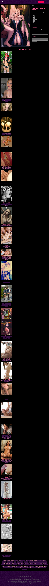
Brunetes (10, 303)
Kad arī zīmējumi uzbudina (6, 552)
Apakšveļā (4, 134)
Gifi (7, 257)
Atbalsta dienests (23, 583)
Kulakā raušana (4, 437)
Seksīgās (7, 100)
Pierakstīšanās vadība (28, 583)
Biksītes (7, 134)
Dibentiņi (6, 133)
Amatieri (3, 99)
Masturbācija (36, 563)
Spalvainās (41, 566)
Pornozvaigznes (20, 564)
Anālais (6, 246)
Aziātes (16, 560)
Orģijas (6, 204)
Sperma (7, 225)
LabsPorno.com (5, 2)
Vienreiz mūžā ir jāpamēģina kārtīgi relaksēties (6, 477)
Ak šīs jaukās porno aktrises (6, 302)
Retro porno (37, 564)
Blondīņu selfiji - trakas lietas (6, 98)
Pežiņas (9, 134)
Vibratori (39, 567)
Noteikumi (19, 583)
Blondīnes (6, 99)
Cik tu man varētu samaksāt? (6, 166)
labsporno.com (23, 576)
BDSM (24, 560)
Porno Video (24, 569)
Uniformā (6, 259)
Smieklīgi (4, 100)
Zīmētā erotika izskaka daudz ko (6, 539)
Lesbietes (3, 258)
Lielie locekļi (6, 435)
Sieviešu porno (3, 204)
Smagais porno (9, 133)
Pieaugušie (15, 564)
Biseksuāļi (31, 560)
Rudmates (6, 462)
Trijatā (31, 567)
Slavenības (26, 566)
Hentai (6, 521)
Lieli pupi (5, 336)
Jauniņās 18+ (8, 168)
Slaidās (9, 100)
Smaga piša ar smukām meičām (6, 358)
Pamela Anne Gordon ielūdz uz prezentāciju (6, 498)
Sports (5, 225)
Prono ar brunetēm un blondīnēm (6, 459)
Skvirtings (17, 566)
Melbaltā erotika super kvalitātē (6, 202)
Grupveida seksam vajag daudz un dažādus (6, 245)
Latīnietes (13, 563)
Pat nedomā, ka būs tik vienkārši (6, 256)
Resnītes (32, 564)
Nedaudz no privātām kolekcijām (6, 132)
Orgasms (3, 564)
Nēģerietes (44, 563)
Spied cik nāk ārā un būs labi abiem (6, 434)
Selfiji (5, 168)
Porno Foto (43, 567)
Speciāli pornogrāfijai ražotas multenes (6, 335)
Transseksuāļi (27, 567)
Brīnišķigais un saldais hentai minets (6, 519)
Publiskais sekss (27, 564)
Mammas (31, 563)
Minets (8, 336)
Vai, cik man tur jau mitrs (6, 379)
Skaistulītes (6, 303)
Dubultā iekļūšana (8, 203)
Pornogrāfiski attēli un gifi (6, 224)
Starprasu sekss (16, 567)
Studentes (9, 99)
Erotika (3, 168)
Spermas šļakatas (7, 436)
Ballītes (20, 560)
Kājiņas (9, 359)
